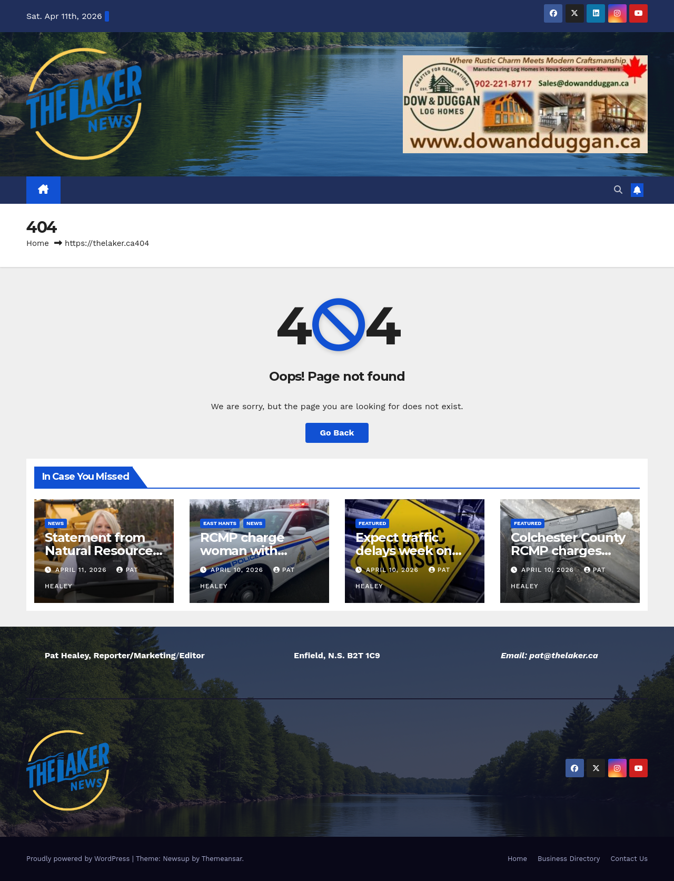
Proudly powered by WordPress (79, 859)
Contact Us (629, 859)
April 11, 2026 (82, 569)
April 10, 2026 (238, 569)
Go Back (337, 433)
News (56, 523)
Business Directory (569, 859)
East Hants (219, 523)
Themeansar (222, 859)
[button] (618, 190)
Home (37, 243)
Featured (372, 523)
